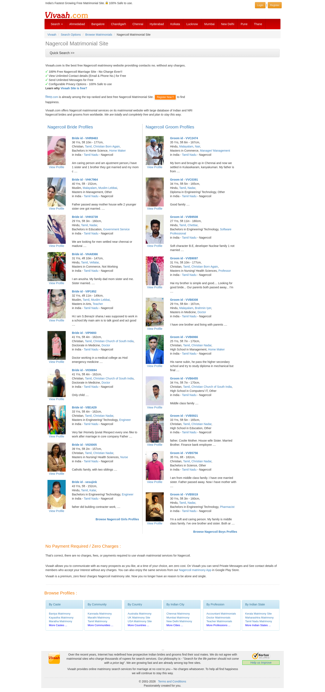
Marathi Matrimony (99, 617)
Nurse (124, 457)
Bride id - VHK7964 (85, 179)
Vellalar (94, 262)
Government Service (116, 229)
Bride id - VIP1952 (84, 291)
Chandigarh (118, 24)
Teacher (98, 304)
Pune (244, 24)
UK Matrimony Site (139, 617)
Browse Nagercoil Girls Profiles (117, 519)
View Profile (56, 167)
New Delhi (227, 24)
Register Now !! (165, 97)
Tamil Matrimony (97, 621)
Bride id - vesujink (84, 482)
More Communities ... (100, 625)
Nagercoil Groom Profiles (170, 126)
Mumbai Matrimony (177, 617)
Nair (197, 146)
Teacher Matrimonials (219, 621)
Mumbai (209, 24)
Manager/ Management (215, 150)
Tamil (88, 146)
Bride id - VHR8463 (85, 138)
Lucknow (192, 24)
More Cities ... (174, 625)
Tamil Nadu (91, 154)
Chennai (137, 24)
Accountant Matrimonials (221, 613)
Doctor (106, 345)
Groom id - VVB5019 (184, 494)
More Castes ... (58, 625)
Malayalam (90, 188)
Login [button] (260, 5)
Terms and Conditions (172, 681)
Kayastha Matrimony (61, 617)
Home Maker (117, 150)
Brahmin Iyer (203, 308)
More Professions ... (218, 625)
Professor (224, 270)
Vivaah (51, 34)
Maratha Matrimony (60, 621)
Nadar (93, 225)
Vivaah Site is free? (74, 88)
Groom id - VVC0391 (184, 179)
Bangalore (98, 24)
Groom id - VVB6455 (184, 378)
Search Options (71, 34)
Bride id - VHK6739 (85, 217)
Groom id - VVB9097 (184, 258)
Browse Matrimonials (98, 34)
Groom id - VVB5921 (184, 415)
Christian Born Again (106, 146)
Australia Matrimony (140, 613)
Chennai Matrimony (178, 613)
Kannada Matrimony (100, 613)
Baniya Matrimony (59, 613)
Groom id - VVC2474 (184, 138)
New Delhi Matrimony (179, 621)
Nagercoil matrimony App (195, 570)
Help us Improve (261, 662)
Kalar (92, 490)
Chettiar (193, 225)
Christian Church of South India (113, 341)
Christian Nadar (103, 415)
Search (57, 24)
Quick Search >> (62, 53)
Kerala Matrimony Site (258, 613)
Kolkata (175, 24)
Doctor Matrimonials (218, 617)
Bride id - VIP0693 (84, 333)
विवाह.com (51, 97)
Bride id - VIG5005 (84, 444)
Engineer (125, 419)
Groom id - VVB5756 (184, 453)
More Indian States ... (258, 625)
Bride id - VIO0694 (84, 370)
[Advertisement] (232, 88)
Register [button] (274, 5)
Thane (258, 24)
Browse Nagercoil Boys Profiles (215, 531)
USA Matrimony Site (140, 621)
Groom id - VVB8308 (184, 299)
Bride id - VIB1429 (84, 407)
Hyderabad (157, 24)
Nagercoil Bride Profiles (70, 126)
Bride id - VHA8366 (85, 254)
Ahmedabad (77, 24)
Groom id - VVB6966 (184, 337)
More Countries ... (138, 625)
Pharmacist (227, 506)
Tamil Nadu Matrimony (258, 621)
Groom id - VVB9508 (184, 217)
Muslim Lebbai (107, 188)
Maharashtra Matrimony (259, 617)
